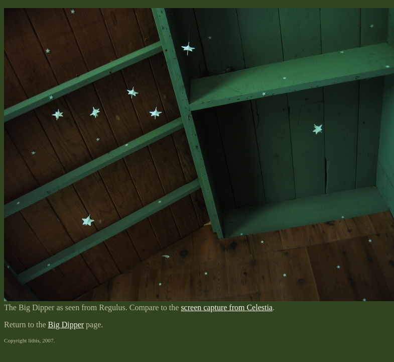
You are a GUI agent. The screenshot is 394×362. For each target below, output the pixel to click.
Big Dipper (66, 324)
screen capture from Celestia (227, 307)
